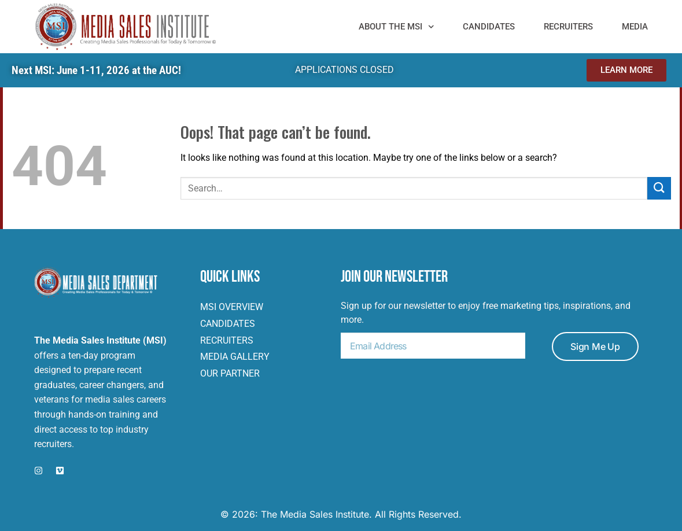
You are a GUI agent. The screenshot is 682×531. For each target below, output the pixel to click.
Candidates (489, 26)
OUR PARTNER (230, 373)
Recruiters (568, 26)
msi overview (231, 306)
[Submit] (658, 188)
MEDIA (635, 26)
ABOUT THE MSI (396, 26)
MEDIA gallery (235, 356)
